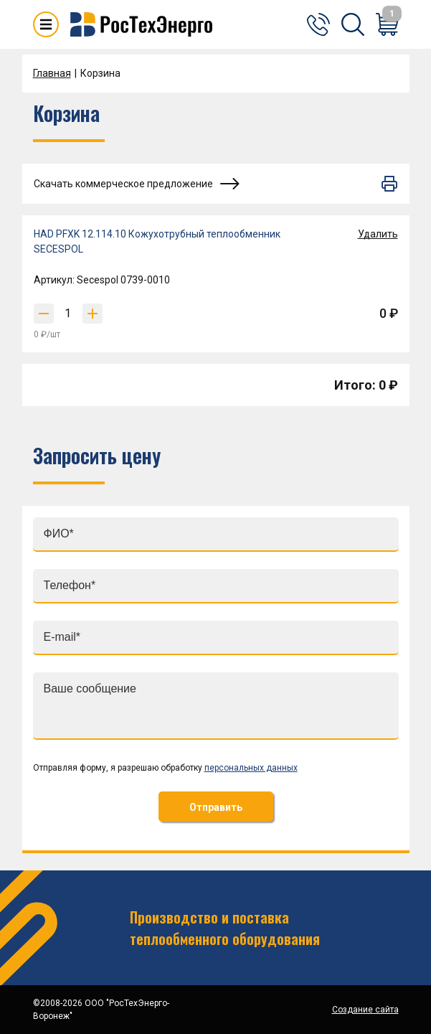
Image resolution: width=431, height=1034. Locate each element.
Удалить (378, 234)
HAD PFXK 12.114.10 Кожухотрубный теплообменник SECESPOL (157, 241)
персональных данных (251, 768)
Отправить (215, 807)
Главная (52, 73)
